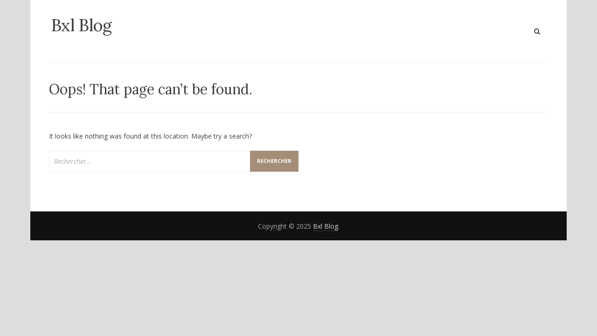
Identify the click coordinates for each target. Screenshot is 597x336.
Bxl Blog (81, 25)
